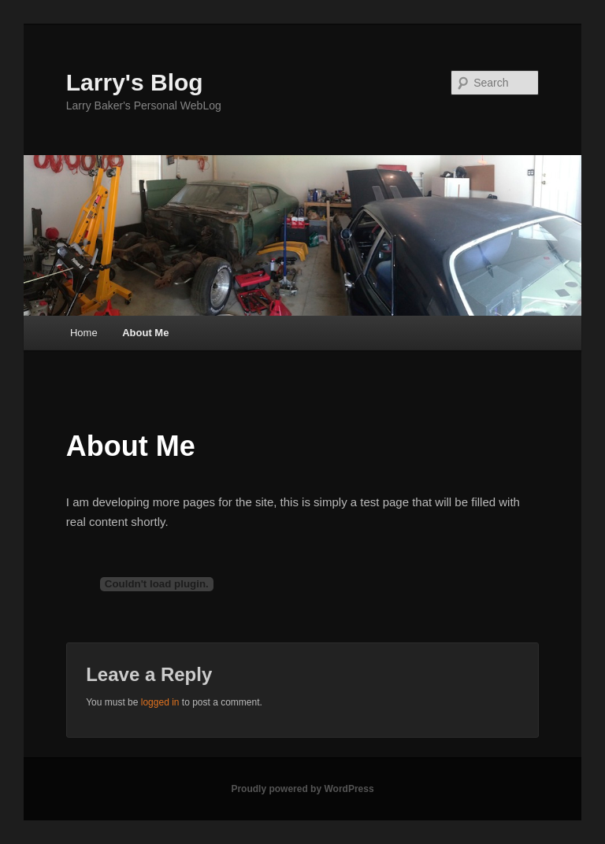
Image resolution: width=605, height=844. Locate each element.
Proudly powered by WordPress (302, 788)
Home (84, 333)
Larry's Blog (134, 82)
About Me (145, 333)
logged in (160, 702)
